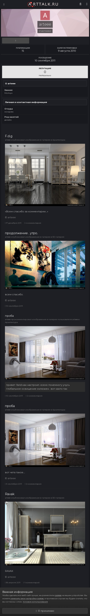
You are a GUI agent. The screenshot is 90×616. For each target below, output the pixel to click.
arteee (8, 140)
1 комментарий (31, 582)
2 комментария (34, 396)
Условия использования (35, 601)
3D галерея (58, 237)
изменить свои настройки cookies (27, 598)
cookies (58, 595)
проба (9, 315)
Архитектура (58, 140)
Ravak (9, 494)
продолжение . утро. (21, 233)
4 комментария (32, 223)
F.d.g (8, 136)
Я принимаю (45, 610)
